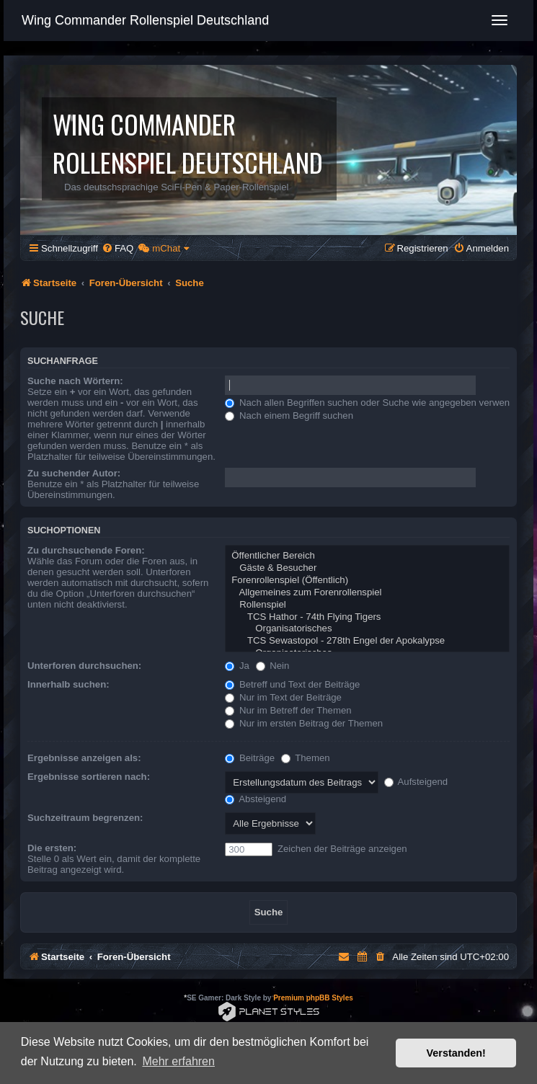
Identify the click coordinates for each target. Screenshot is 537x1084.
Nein (273, 665)
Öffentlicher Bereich (367, 556)
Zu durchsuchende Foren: (86, 550)
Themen (305, 757)
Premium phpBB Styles (313, 998)
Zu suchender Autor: (73, 473)
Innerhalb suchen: (68, 684)
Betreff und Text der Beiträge (292, 684)
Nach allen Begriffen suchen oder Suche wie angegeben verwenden (375, 402)
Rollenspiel (367, 605)
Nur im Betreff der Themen (288, 710)
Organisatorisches (367, 629)
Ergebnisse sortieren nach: (88, 776)
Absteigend (255, 799)
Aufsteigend (416, 781)
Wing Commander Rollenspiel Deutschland (145, 20)
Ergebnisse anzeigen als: (84, 757)
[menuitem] (117, 248)
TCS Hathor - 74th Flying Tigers (367, 617)
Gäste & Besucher (367, 568)
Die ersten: (51, 848)
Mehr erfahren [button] (178, 1061)
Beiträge (250, 757)
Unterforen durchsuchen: (84, 665)
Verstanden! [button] (456, 1053)
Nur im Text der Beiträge (283, 697)
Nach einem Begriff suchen (289, 415)
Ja (237, 665)
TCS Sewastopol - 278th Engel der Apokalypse (367, 641)
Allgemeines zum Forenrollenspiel (367, 593)
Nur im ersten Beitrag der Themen (304, 723)
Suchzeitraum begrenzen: (85, 817)
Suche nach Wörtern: (75, 381)
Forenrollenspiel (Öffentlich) (367, 580)
